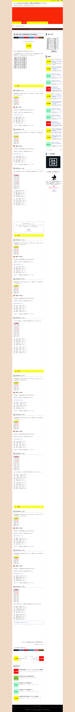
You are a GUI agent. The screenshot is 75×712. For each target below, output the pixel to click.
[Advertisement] (37, 14)
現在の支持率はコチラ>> (18, 114)
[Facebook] (21, 37)
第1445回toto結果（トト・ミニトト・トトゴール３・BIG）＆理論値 (31, 669)
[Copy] (41, 37)
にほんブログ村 (54, 191)
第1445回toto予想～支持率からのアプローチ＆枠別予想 (28, 696)
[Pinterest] (26, 37)
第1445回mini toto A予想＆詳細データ (25, 689)
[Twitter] (16, 37)
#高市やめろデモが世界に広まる (28, 41)
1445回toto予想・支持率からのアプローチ (22, 622)
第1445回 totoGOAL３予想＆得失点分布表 (26, 676)
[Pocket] (36, 37)
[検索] (62, 0)
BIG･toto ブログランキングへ (54, 52)
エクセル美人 (41, 644)
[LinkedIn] (31, 37)
